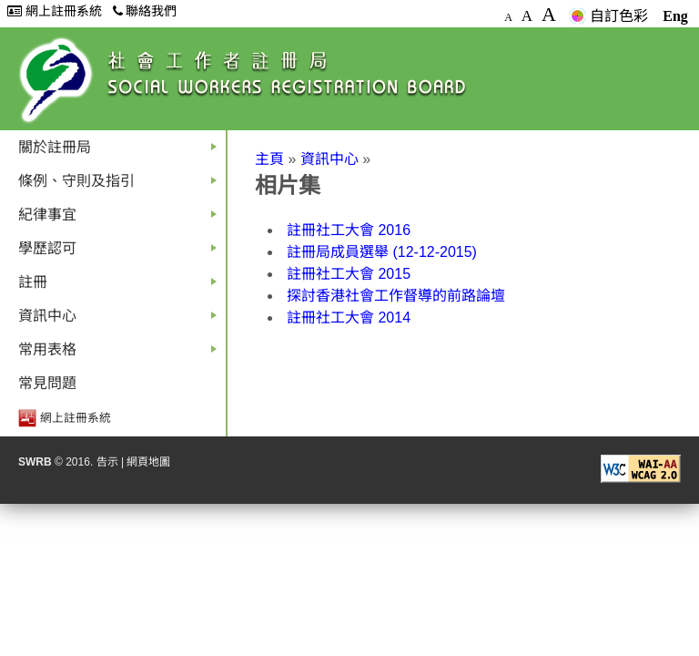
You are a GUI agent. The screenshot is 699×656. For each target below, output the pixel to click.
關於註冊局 (121, 151)
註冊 (121, 286)
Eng (675, 16)
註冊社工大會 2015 (348, 274)
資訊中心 (121, 320)
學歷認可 (121, 253)
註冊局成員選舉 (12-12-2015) (382, 252)
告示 (107, 462)
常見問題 (47, 383)
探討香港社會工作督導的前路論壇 (396, 295)
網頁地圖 (148, 462)
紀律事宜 (121, 219)
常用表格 (121, 354)
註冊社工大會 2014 (348, 317)
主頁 (269, 159)
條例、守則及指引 (121, 185)
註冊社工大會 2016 (348, 230)
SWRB (35, 462)
